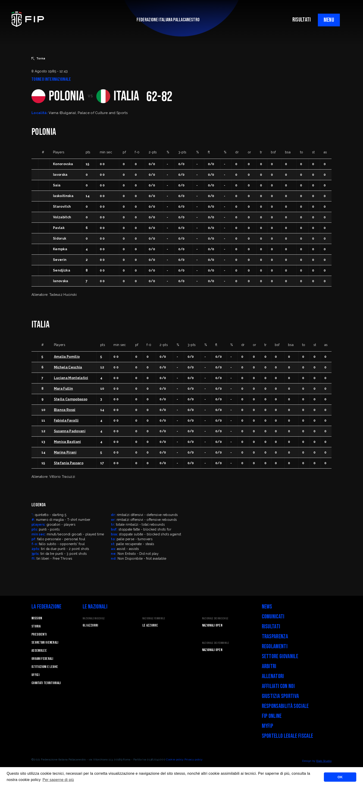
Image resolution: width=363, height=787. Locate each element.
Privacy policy (194, 759)
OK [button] (340, 777)
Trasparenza (275, 636)
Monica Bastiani (67, 442)
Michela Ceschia (68, 367)
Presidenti (39, 634)
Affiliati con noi (278, 686)
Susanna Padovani (69, 431)
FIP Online (272, 716)
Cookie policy (175, 759)
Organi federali (42, 659)
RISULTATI (301, 19)
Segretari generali (44, 642)
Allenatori (273, 676)
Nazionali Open (212, 625)
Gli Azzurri (90, 625)
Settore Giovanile (280, 656)
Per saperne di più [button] (58, 780)
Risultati (271, 626)
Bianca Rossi (64, 410)
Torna (38, 58)
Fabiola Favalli (66, 420)
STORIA (36, 626)
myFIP (267, 726)
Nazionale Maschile (94, 618)
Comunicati (273, 616)
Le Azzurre (150, 625)
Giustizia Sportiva (280, 696)
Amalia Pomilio (67, 356)
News (267, 606)
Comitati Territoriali (46, 683)
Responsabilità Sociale (285, 706)
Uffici (35, 675)
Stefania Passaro (68, 463)
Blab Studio (324, 760)
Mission (36, 618)
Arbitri (269, 666)
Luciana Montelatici (71, 378)
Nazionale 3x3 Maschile (215, 618)
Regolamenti (275, 646)
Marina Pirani (65, 452)
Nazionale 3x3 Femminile (215, 643)
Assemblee (39, 650)
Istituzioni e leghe (44, 667)
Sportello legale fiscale (287, 736)
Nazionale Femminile (153, 618)
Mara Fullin (63, 388)
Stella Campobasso (70, 399)
